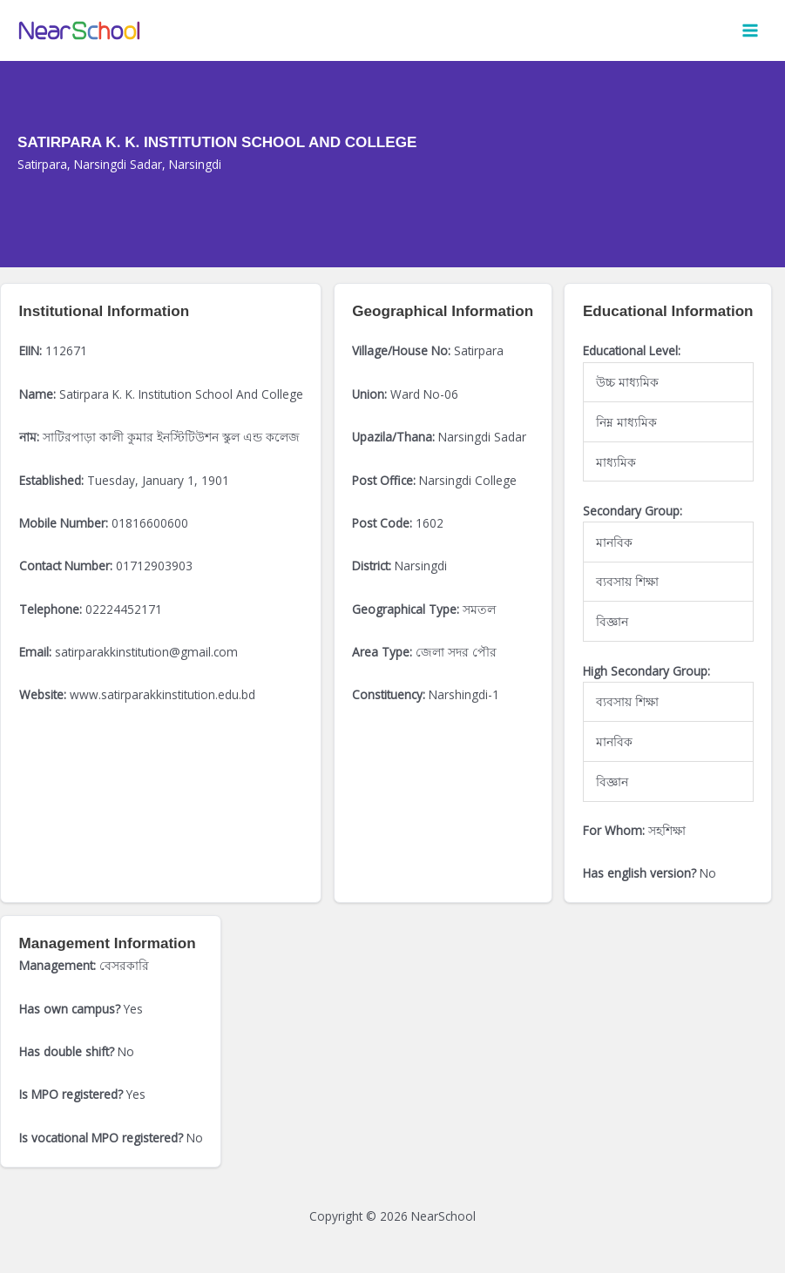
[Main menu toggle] (750, 31)
